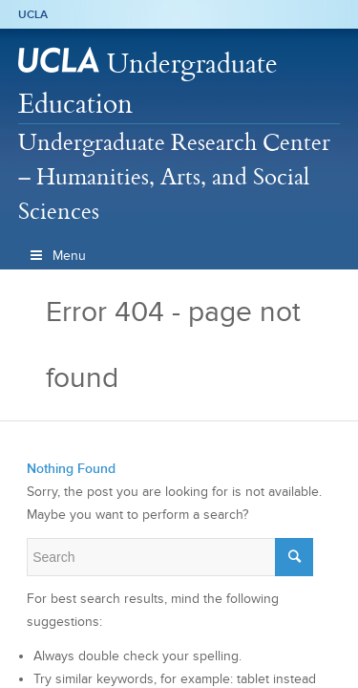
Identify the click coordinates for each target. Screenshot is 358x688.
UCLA (33, 14)
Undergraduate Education (148, 82)
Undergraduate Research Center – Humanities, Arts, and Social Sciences (174, 175)
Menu (57, 255)
